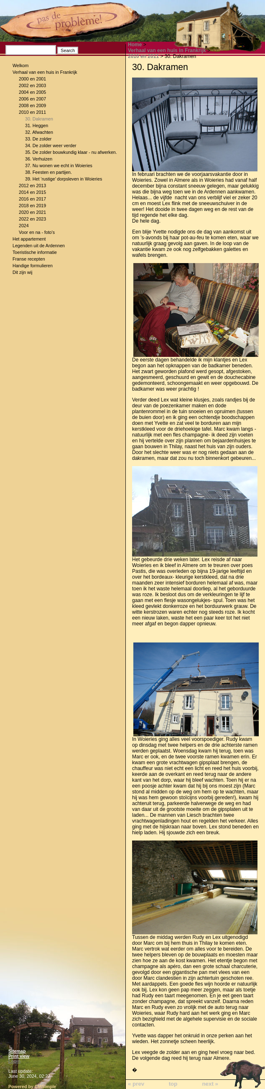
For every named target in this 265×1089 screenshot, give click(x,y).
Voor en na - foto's (37, 232)
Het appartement (29, 238)
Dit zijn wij (22, 272)
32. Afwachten (39, 132)
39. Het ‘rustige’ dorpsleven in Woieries (63, 178)
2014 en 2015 (32, 192)
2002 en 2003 (32, 85)
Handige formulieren (33, 265)
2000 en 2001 (32, 78)
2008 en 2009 (32, 105)
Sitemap (16, 1051)
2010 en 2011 (32, 112)
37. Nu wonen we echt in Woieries (58, 165)
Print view (18, 1056)
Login (14, 1061)
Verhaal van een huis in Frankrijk (45, 72)
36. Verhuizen (38, 158)
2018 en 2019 (32, 205)
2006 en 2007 (32, 98)
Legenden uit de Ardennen (39, 245)
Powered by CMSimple (32, 1086)
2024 (24, 225)
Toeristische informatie (35, 252)
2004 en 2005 (32, 92)
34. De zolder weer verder (50, 145)
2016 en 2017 (32, 198)
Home (135, 45)
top (173, 1084)
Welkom (20, 65)
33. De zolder (38, 138)
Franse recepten (29, 258)
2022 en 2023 (32, 218)
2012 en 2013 (32, 185)
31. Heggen (36, 125)
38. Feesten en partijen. (48, 172)
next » (210, 1084)
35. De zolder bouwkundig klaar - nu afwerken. (71, 152)
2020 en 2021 (32, 212)
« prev (136, 1084)
